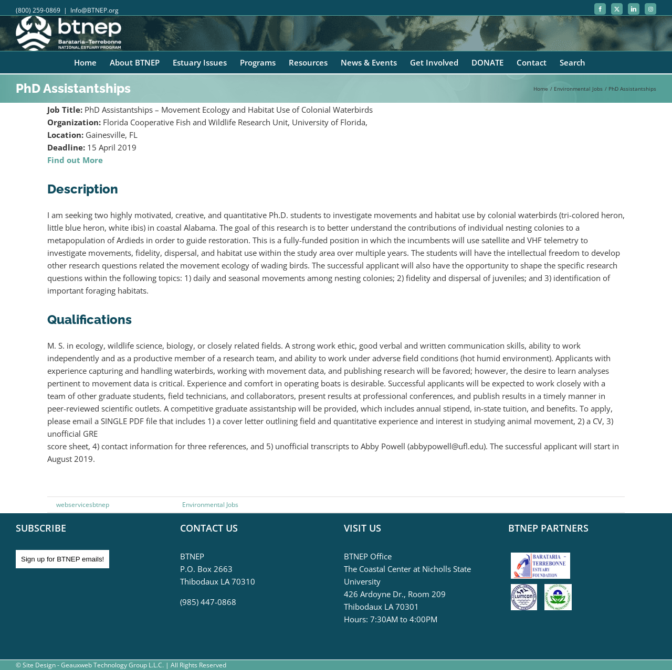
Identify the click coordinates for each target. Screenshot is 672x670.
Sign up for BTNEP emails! (62, 559)
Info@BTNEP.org (94, 10)
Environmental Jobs (210, 504)
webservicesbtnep (82, 504)
